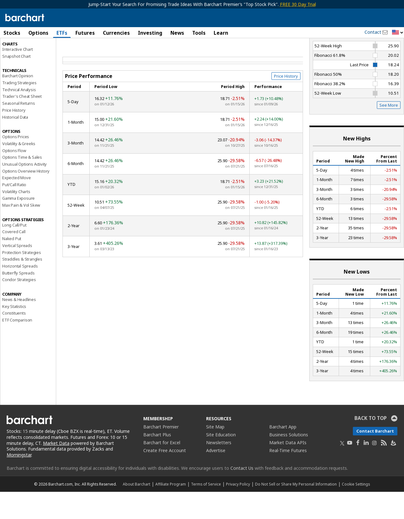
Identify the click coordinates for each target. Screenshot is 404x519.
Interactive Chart (17, 76)
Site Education (221, 461)
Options (38, 32)
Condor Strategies (19, 307)
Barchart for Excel (161, 469)
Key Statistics (14, 333)
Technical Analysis (19, 116)
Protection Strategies (21, 279)
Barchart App (282, 454)
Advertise (215, 477)
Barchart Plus (157, 461)
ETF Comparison (17, 347)
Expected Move (16, 205)
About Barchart (136, 511)
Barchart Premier (161, 454)
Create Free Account (164, 477)
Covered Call (14, 259)
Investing (150, 32)
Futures (85, 32)
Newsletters (218, 469)
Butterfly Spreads (18, 300)
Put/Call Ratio (14, 211)
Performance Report (23, 56)
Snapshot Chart (16, 83)
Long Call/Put (14, 252)
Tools (198, 32)
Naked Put (11, 265)
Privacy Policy (238, 511)
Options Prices (15, 164)
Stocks (11, 32)
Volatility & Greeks (18, 170)
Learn (221, 32)
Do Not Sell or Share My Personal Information (296, 511)
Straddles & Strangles (22, 286)
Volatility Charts (16, 218)
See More (388, 132)
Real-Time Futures (288, 477)
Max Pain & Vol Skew (21, 232)
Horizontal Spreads (20, 293)
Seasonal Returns (18, 130)
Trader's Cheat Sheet (22, 123)
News (177, 32)
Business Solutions (288, 461)
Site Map (215, 454)
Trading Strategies (19, 109)
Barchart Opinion (17, 103)
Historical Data (15, 144)
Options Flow (14, 177)
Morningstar (19, 482)
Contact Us (241, 495)
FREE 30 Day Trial (298, 4)
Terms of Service (206, 511)
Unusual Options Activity (24, 191)
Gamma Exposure (18, 225)
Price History (13, 137)
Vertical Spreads (17, 272)
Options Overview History (26, 198)
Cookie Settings (356, 511)
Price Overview (16, 49)
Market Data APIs (287, 469)
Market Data (56, 470)
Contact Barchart (375, 458)
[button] (397, 33)
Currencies (116, 32)
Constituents (14, 340)
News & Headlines (19, 326)
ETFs (61, 32)
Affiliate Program (170, 511)
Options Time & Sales (22, 184)
